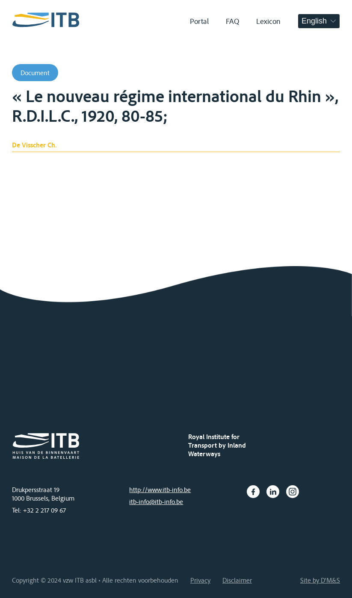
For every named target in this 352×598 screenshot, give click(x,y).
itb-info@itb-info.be (156, 501)
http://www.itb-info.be (160, 489)
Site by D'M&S (320, 580)
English (314, 21)
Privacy (200, 580)
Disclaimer (237, 580)
